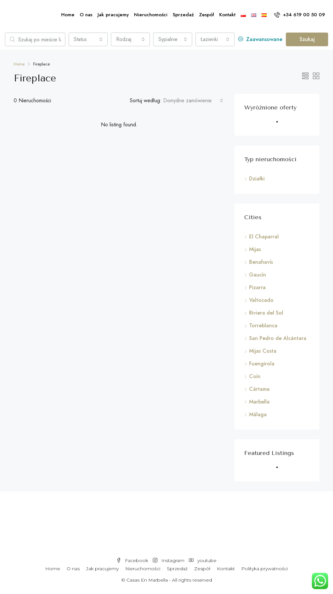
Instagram (169, 560)
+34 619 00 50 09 (299, 14)
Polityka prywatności (264, 569)
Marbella (259, 401)
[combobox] (88, 39)
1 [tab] (280, 124)
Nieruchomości (150, 14)
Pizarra (257, 287)
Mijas (255, 249)
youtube (203, 560)
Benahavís (261, 262)
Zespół (206, 14)
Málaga (258, 414)
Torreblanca (263, 325)
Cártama (259, 389)
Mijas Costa (262, 351)
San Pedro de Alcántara (277, 338)
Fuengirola (261, 363)
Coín (254, 376)
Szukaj (307, 39)
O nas (86, 14)
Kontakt (227, 14)
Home (67, 14)
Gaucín (257, 274)
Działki (257, 178)
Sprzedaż (183, 14)
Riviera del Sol (266, 313)
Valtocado (261, 300)
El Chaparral (264, 236)
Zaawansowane (260, 39)
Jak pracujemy (113, 14)
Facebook (133, 560)
